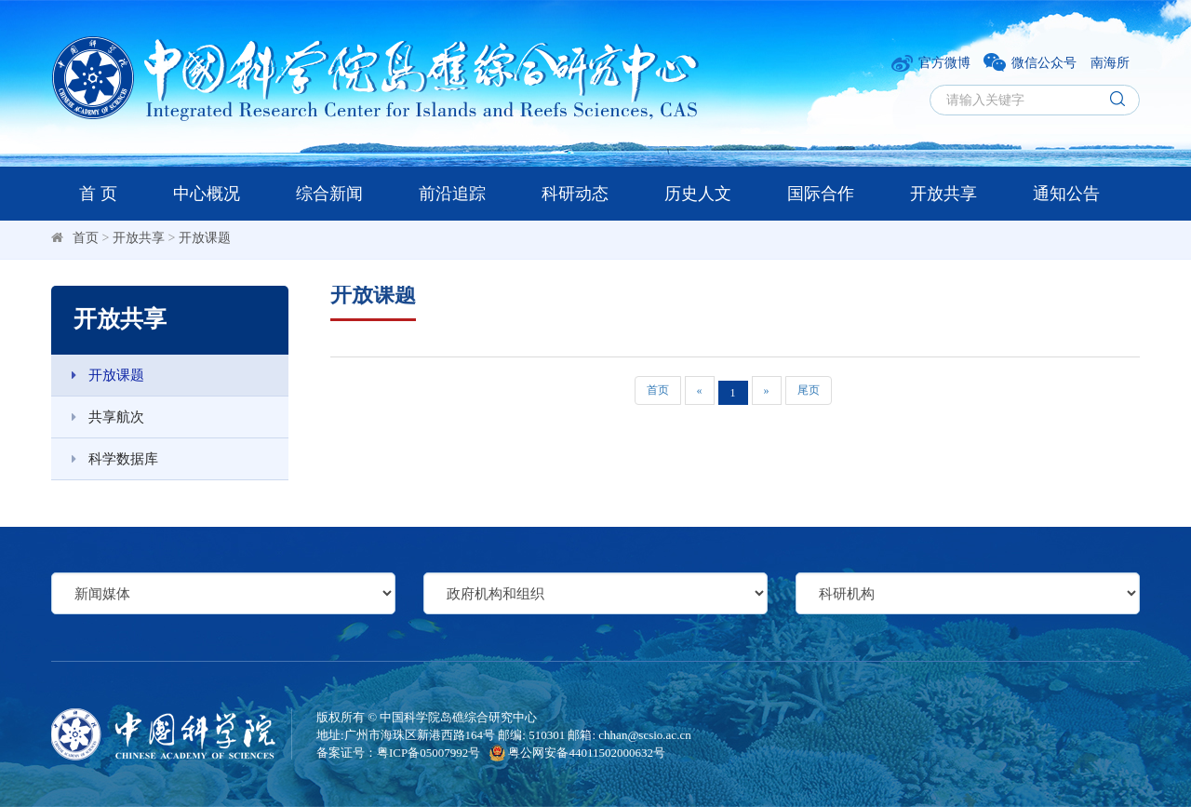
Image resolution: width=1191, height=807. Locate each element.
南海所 (1110, 63)
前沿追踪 (452, 193)
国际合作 (820, 193)
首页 (86, 238)
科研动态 (575, 193)
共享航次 (97, 417)
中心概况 (206, 193)
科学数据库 (104, 458)
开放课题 (205, 238)
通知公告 (1066, 193)
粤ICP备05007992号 (428, 753)
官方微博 (930, 63)
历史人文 (697, 193)
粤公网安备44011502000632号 (577, 753)
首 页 (98, 193)
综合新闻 (329, 193)
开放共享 (943, 193)
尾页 (808, 390)
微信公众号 (1030, 63)
